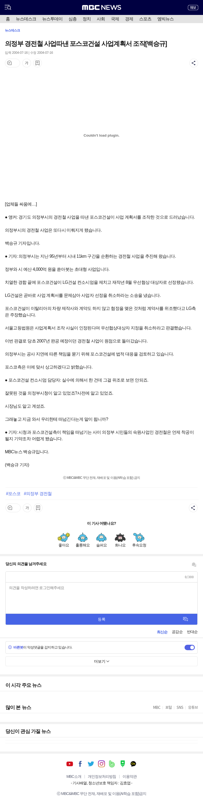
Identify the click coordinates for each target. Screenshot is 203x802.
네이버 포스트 (122, 764)
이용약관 (130, 776)
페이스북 (80, 764)
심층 (72, 19)
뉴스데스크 (26, 19)
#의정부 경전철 (38, 493)
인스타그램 (101, 764)
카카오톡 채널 (133, 764)
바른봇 (15, 647)
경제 (129, 19)
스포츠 (145, 19)
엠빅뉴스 (165, 19)
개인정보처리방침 (102, 776)
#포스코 (13, 493)
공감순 (177, 632)
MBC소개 (73, 776)
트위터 (91, 764)
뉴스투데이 (52, 19)
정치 (87, 19)
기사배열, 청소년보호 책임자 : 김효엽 (101, 783)
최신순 (162, 632)
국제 (115, 19)
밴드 (112, 764)
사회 (101, 19)
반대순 (192, 632)
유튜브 (69, 764)
